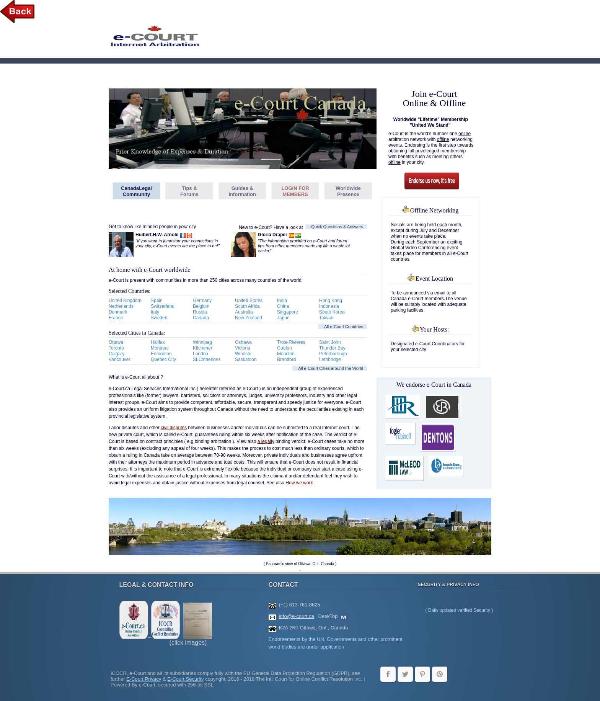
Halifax (158, 342)
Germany (202, 300)
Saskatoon (246, 359)
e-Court (147, 685)
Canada (201, 317)
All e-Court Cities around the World (330, 368)
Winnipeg (202, 342)
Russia (200, 312)
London (200, 353)
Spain (157, 300)
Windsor (243, 353)
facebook (388, 674)
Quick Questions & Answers (337, 226)
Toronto (116, 348)
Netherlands (121, 306)
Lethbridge (330, 359)
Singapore (287, 312)
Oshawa (243, 342)
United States (248, 300)
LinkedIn (422, 674)
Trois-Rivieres (291, 342)
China (283, 306)
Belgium (201, 306)
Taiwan (326, 317)
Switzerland (162, 306)
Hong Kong (330, 300)
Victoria (242, 348)
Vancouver (119, 359)
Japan (283, 317)
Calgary (116, 353)
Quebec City (163, 359)
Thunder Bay (332, 348)
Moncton (286, 353)
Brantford (286, 359)
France (116, 317)
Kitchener (202, 348)
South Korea (332, 312)
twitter (405, 674)
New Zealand (248, 317)
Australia (244, 312)
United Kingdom (125, 300)
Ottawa (116, 342)
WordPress (439, 674)
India (282, 300)
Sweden (159, 317)
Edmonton (161, 353)
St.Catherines (207, 359)
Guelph (284, 348)
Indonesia (329, 306)
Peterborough (333, 353)
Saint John (330, 342)
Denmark (118, 312)
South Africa (247, 306)
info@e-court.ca (296, 616)
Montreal (160, 348)
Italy (155, 312)
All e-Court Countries (343, 326)
